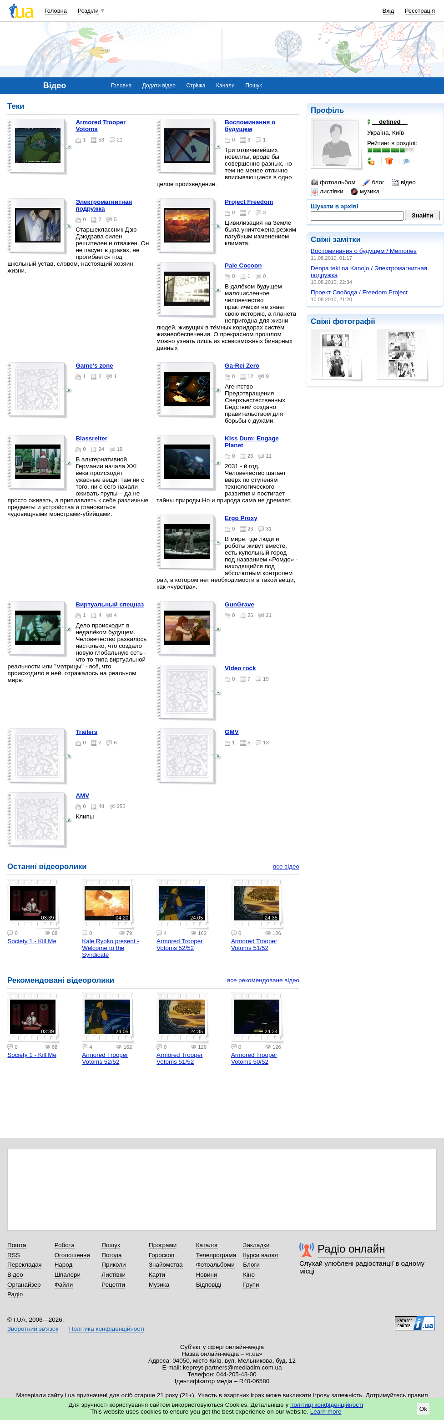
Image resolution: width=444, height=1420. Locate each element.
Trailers (86, 731)
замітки (347, 239)
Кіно (249, 1274)
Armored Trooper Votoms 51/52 (254, 944)
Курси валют (260, 1255)
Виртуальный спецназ (110, 604)
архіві (349, 206)
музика (365, 191)
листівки (327, 191)
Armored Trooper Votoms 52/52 (179, 944)
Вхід (388, 10)
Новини (206, 1274)
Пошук (253, 85)
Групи (251, 1284)
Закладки (256, 1245)
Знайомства (166, 1264)
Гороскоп (161, 1255)
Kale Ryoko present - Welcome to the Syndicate (110, 948)
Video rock (240, 668)
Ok (423, 1408)
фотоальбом (333, 182)
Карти (157, 1274)
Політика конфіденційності (106, 1328)
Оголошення (72, 1255)
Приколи (113, 1264)
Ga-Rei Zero (242, 365)
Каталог (207, 1245)
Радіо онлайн (351, 1249)
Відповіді (209, 1284)
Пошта (16, 1245)
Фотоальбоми (215, 1264)
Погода (111, 1255)
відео (404, 182)
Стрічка (195, 85)
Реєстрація (420, 10)
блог (373, 182)
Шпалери (68, 1274)
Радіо (15, 1294)
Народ (64, 1264)
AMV (82, 795)
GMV (232, 731)
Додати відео (159, 85)
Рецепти (113, 1284)
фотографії (354, 321)
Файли (64, 1284)
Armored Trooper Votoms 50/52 (254, 1058)
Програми (163, 1245)
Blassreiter (91, 438)
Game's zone (94, 365)
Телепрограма (216, 1255)
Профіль (327, 110)
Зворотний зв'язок (32, 1328)
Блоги (251, 1264)
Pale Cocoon (243, 265)
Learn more (326, 1411)
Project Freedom (249, 201)
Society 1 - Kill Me (31, 941)
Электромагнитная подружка (104, 205)
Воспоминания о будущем (250, 125)
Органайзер (23, 1284)
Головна (56, 10)
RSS (13, 1255)
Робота (65, 1245)
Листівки (113, 1274)
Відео (15, 1274)
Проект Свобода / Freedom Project (359, 292)
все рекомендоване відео (263, 980)
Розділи (88, 10)
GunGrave (239, 604)
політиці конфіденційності (326, 1404)
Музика (159, 1284)
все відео (286, 866)
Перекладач (24, 1264)
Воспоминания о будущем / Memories (364, 251)
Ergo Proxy (241, 518)
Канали (225, 85)
